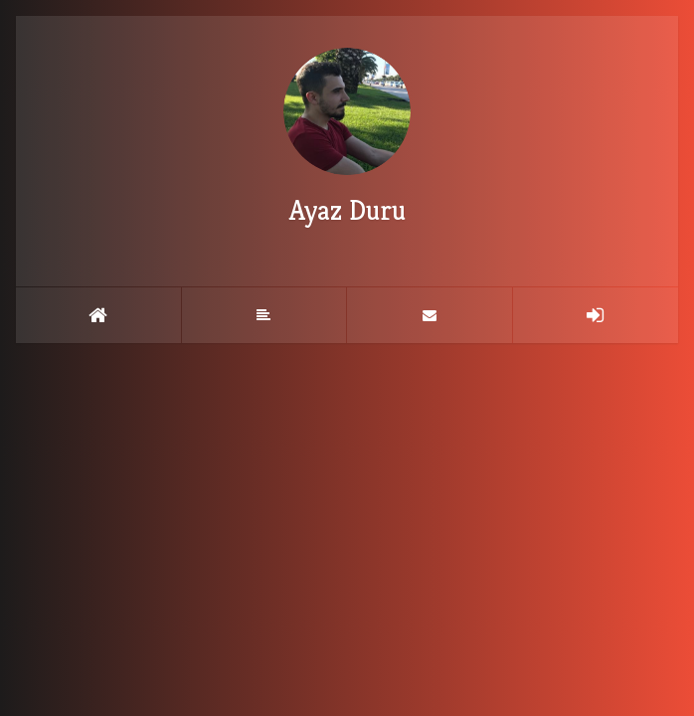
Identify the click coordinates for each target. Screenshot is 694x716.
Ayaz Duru (347, 138)
